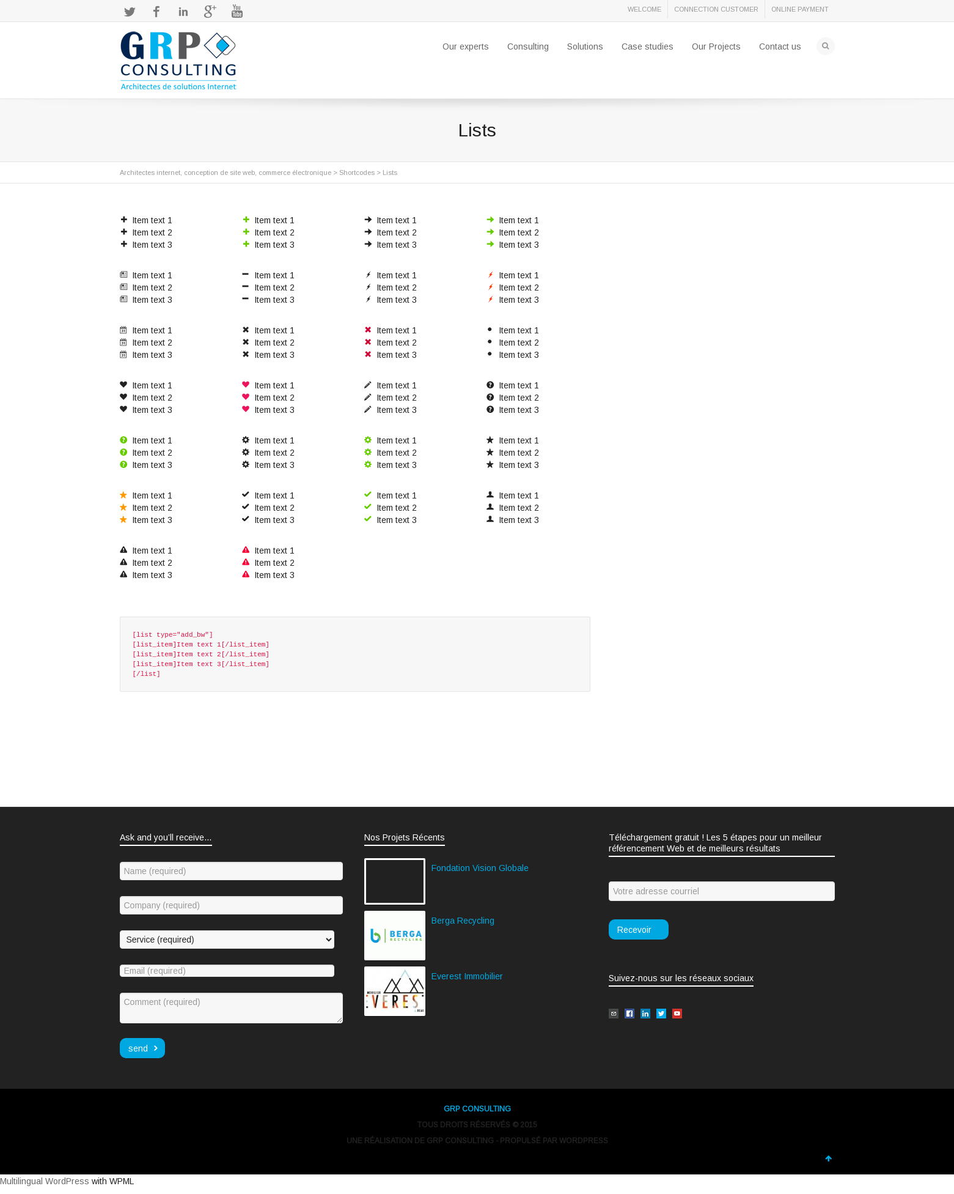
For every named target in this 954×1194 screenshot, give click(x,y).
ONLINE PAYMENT (800, 9)
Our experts (465, 46)
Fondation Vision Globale (480, 868)
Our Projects (716, 46)
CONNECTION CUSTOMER (716, 9)
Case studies (647, 46)
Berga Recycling (462, 920)
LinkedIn (183, 11)
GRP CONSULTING (477, 1109)
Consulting (528, 46)
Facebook (156, 11)
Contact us (780, 46)
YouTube (237, 11)
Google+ (210, 11)
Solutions (585, 46)
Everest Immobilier (467, 976)
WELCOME (644, 9)
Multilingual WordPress (44, 1181)
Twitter (129, 11)
